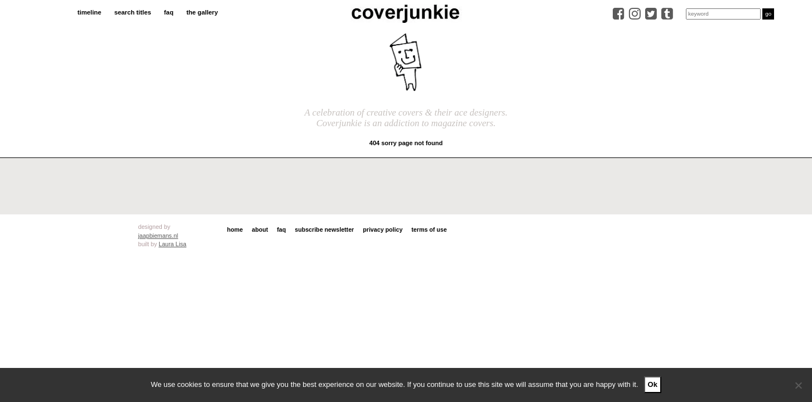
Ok (652, 384)
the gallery (202, 12)
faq (169, 12)
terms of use (428, 229)
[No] (798, 385)
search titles (132, 12)
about (260, 229)
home (235, 229)
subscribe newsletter (324, 229)
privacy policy (382, 229)
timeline (90, 12)
